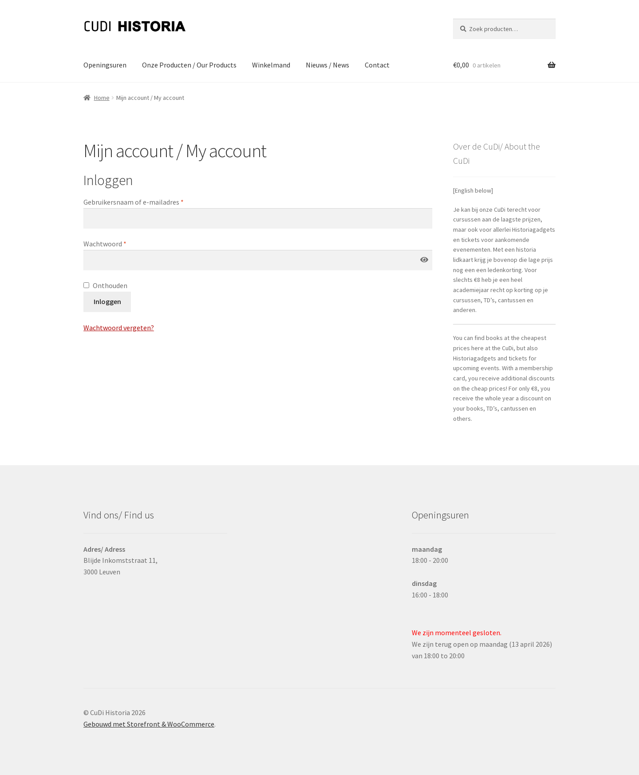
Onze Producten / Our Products (189, 64)
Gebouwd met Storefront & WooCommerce (148, 724)
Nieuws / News (327, 64)
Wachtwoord (104, 243)
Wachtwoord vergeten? (118, 327)
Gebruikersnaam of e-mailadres (133, 202)
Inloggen (107, 301)
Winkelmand (271, 64)
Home (102, 98)
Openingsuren (104, 64)
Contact (377, 64)
